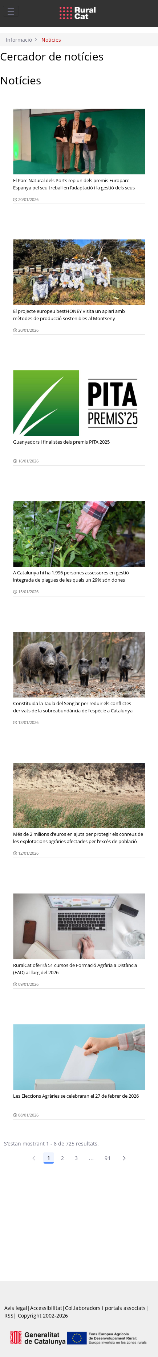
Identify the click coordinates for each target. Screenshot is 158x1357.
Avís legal (15, 1307)
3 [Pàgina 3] (76, 1158)
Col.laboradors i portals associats (105, 1307)
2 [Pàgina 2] (62, 1158)
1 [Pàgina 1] (48, 1158)
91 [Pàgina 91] (108, 1158)
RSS (8, 1315)
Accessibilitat (46, 1307)
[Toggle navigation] (11, 11)
